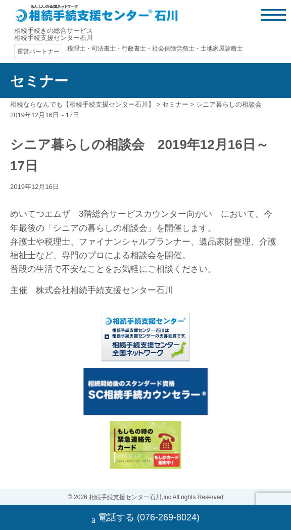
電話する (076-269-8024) (145, 518)
